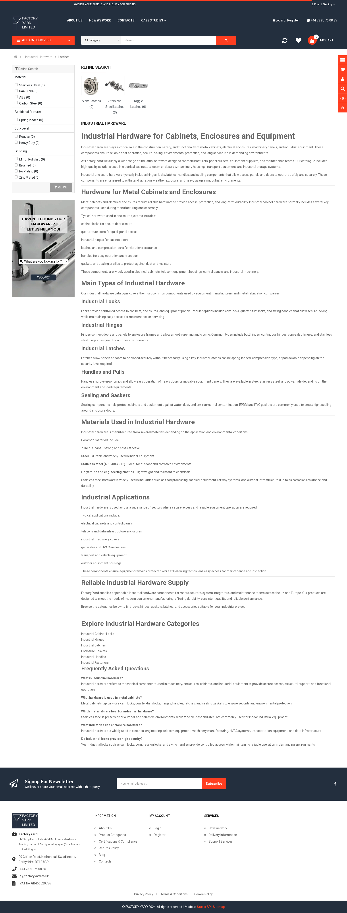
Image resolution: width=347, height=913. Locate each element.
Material (20, 77)
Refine (61, 187)
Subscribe (214, 783)
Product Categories (112, 835)
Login (280, 20)
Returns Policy (109, 848)
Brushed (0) (27, 165)
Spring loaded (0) (31, 120)
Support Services (221, 841)
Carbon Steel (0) (30, 103)
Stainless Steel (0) (32, 85)
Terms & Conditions (174, 894)
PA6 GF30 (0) (28, 91)
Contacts (105, 861)
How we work (218, 828)
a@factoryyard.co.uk (34, 876)
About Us (105, 828)
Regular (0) (27, 136)
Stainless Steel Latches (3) (114, 106)
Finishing (21, 151)
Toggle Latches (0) (138, 103)
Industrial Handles (93, 657)
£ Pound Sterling (323, 4)
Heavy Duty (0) (29, 143)
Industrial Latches (93, 645)
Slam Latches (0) (91, 103)
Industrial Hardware (38, 56)
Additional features (28, 112)
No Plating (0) (28, 171)
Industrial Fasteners (95, 662)
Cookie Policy (203, 894)
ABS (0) (24, 97)
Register (293, 20)
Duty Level (22, 128)
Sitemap (219, 907)
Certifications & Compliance (118, 841)
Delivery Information (223, 835)
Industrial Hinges (92, 639)
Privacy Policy (143, 894)
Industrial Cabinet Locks (97, 634)
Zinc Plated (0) (29, 177)
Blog (102, 855)
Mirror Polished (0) (32, 159)
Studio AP (204, 907)
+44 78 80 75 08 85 (322, 20)
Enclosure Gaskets (94, 651)
